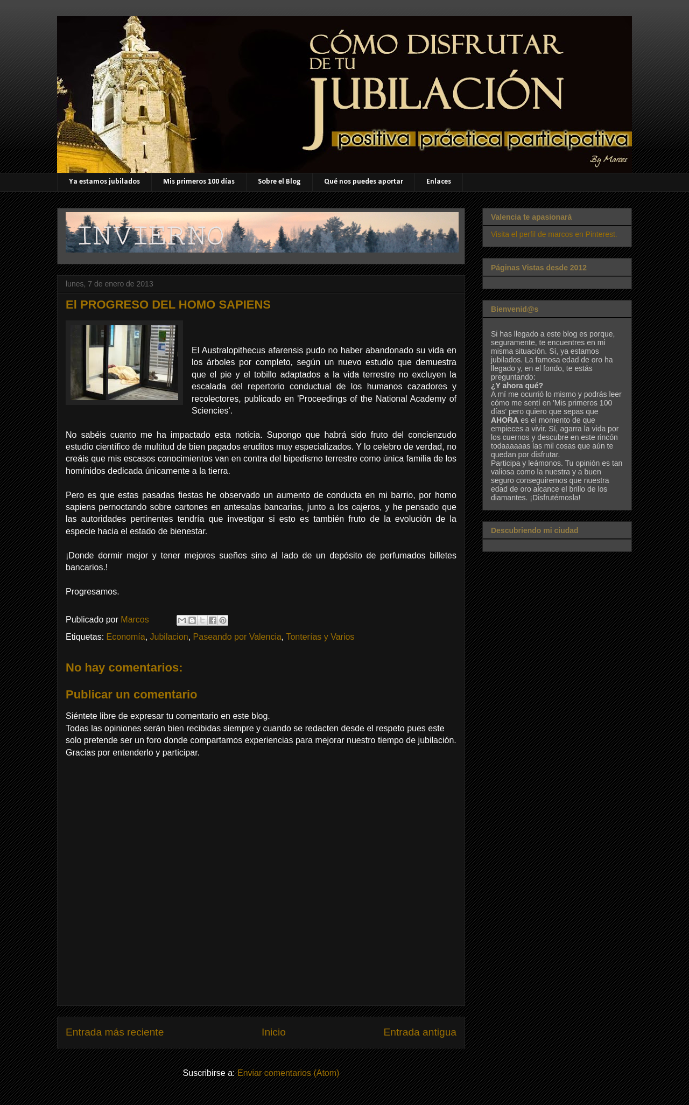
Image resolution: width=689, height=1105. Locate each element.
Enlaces (438, 182)
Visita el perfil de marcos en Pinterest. (554, 234)
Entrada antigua (420, 1032)
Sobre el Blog (279, 182)
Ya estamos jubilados (104, 182)
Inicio (274, 1032)
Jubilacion (169, 636)
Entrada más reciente (115, 1032)
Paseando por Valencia (237, 636)
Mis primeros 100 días (199, 182)
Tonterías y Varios (320, 636)
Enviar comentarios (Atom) (288, 1073)
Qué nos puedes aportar (363, 182)
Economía (126, 636)
